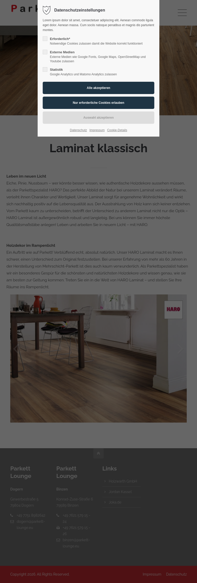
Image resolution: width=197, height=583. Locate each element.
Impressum (97, 130)
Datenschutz (78, 130)
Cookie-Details (117, 130)
